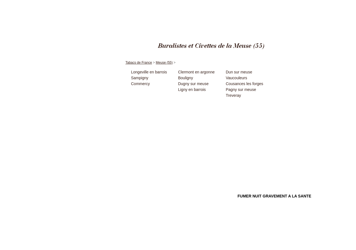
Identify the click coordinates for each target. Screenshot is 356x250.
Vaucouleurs (236, 78)
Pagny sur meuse (241, 89)
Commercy (140, 83)
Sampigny (139, 78)
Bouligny (185, 78)
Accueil (96, 49)
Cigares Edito (262, 2)
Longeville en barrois (149, 72)
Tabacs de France (285, 2)
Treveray (233, 95)
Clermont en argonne (196, 72)
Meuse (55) (305, 2)
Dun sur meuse (239, 72)
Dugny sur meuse (193, 83)
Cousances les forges (244, 83)
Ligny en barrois (192, 89)
